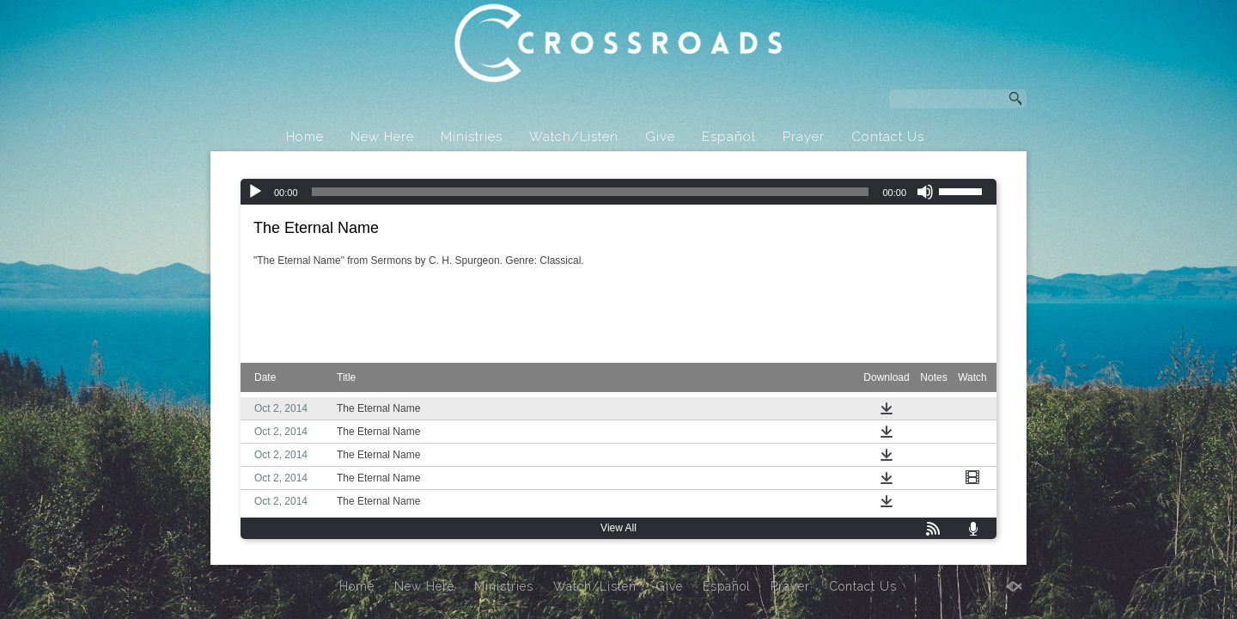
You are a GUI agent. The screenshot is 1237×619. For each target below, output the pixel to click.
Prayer (804, 136)
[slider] (590, 191)
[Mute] (925, 191)
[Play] (255, 191)
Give (660, 136)
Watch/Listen (573, 136)
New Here (382, 136)
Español (729, 136)
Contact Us (887, 136)
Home (305, 136)
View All (618, 528)
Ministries (472, 136)
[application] (618, 192)
